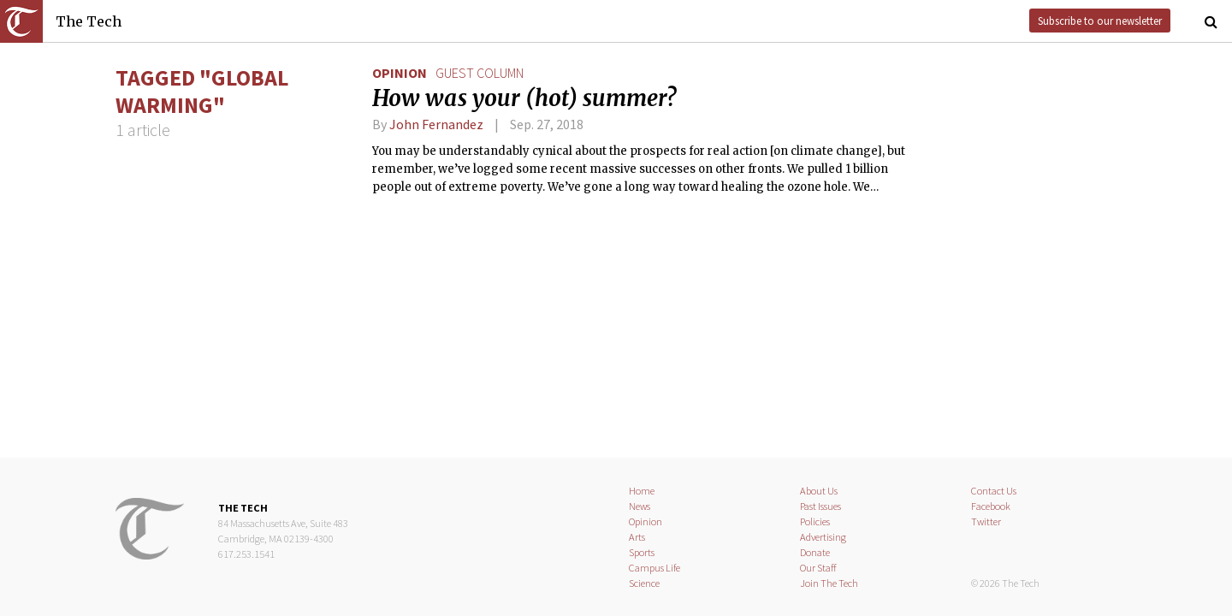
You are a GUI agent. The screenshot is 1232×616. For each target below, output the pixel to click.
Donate (815, 552)
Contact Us (993, 490)
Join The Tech (829, 583)
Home (641, 490)
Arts (637, 536)
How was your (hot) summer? (524, 98)
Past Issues (820, 506)
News (639, 506)
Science (644, 583)
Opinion (399, 72)
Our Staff (818, 567)
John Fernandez (436, 124)
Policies (815, 521)
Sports (641, 552)
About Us (819, 490)
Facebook (990, 506)
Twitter (986, 521)
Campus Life (654, 567)
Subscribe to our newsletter (1100, 20)
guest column (479, 72)
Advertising (823, 536)
